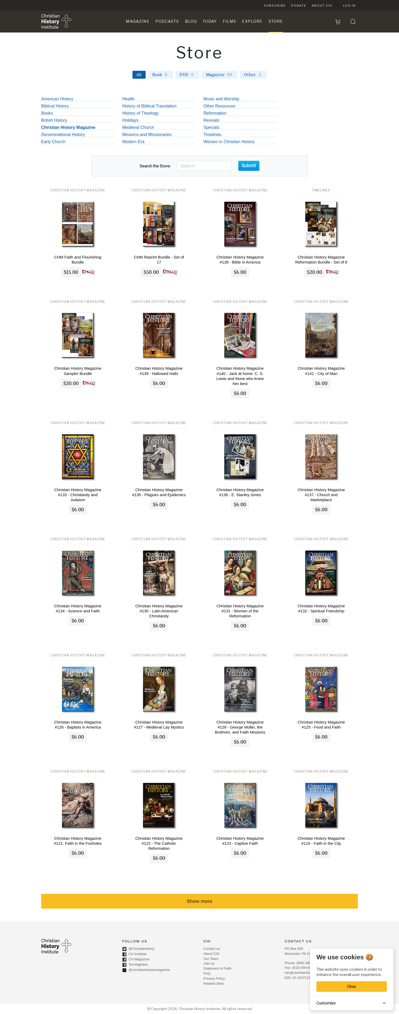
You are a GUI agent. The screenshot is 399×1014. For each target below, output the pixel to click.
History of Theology (140, 113)
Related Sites (213, 983)
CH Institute (134, 954)
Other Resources (219, 106)
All (139, 74)
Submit (249, 165)
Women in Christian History (229, 142)
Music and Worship (221, 99)
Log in (349, 5)
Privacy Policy (214, 978)
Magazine (138, 21)
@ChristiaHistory (138, 949)
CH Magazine (135, 959)
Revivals (211, 120)
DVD (187, 75)
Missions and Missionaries (147, 135)
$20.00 (314, 272)
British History (54, 120)
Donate (298, 5)
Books (47, 113)
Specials (211, 127)
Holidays (130, 120)
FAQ (206, 973)
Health (128, 99)
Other (253, 75)
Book (160, 75)
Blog (191, 21)
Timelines (212, 135)
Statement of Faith (217, 968)
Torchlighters (135, 965)
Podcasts (167, 21)
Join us (208, 963)
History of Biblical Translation (149, 106)
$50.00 (151, 272)
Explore (252, 21)
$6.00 (240, 272)
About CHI (322, 5)
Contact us (211, 949)
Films (229, 21)
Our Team (210, 959)
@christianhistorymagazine (146, 970)
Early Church (53, 142)
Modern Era (133, 142)
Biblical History (55, 106)
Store (276, 21)
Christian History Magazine (68, 127)
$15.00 (71, 272)
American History (57, 99)
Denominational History (63, 135)
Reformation (214, 113)
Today (210, 21)
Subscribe (275, 5)
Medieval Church (138, 127)
